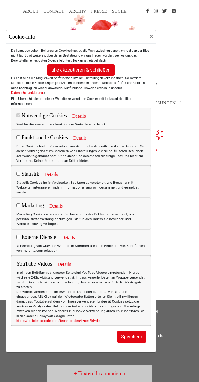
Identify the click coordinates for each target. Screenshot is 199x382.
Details (79, 116)
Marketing (30, 205)
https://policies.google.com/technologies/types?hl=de (58, 321)
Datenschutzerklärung (27, 93)
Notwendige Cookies (41, 115)
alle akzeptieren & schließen (81, 70)
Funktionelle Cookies (42, 137)
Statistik (27, 174)
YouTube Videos (34, 264)
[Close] (151, 36)
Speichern (131, 337)
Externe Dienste (36, 237)
